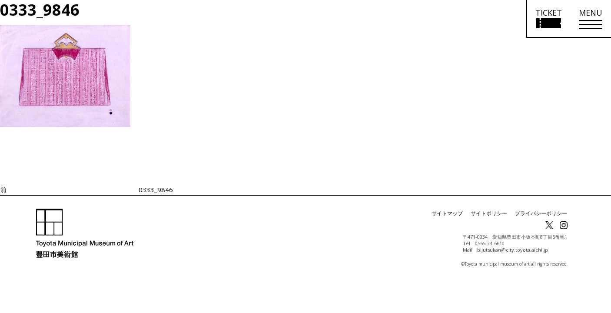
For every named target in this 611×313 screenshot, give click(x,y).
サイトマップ (447, 213)
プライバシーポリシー (541, 213)
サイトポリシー (489, 213)
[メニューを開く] (590, 19)
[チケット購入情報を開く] (548, 19)
